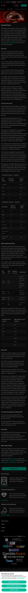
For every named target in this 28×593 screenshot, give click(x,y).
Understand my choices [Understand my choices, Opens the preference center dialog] (14, 582)
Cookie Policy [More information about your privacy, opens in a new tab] (21, 578)
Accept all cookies (14, 589)
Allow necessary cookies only (14, 586)
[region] (14, 582)
